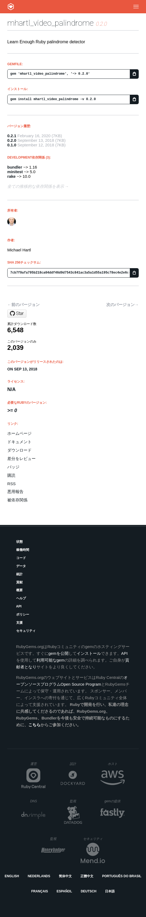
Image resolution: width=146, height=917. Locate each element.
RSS (11, 483)
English (12, 876)
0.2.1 (11, 135)
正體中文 (86, 876)
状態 (19, 542)
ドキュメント (19, 441)
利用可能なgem (50, 660)
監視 (77, 801)
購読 (11, 475)
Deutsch (88, 891)
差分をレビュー (21, 458)
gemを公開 (59, 653)
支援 (19, 623)
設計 (77, 764)
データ (21, 566)
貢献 (19, 582)
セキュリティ (26, 631)
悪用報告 (15, 491)
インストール (89, 653)
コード (21, 558)
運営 (38, 765)
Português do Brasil (121, 876)
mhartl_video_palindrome (50, 23)
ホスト (116, 764)
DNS (38, 801)
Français (39, 891)
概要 (19, 590)
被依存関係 (17, 500)
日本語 (110, 891)
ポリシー (22, 614)
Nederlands (39, 876)
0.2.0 (11, 140)
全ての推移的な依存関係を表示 (35, 186)
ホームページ (19, 433)
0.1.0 (11, 145)
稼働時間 (22, 550)
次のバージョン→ (122, 304)
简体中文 (65, 876)
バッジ (13, 467)
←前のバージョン (23, 304)
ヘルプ (21, 598)
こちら (34, 724)
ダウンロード (19, 450)
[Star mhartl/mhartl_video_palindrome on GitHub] (16, 314)
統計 (19, 574)
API (19, 606)
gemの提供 (114, 801)
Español (64, 891)
